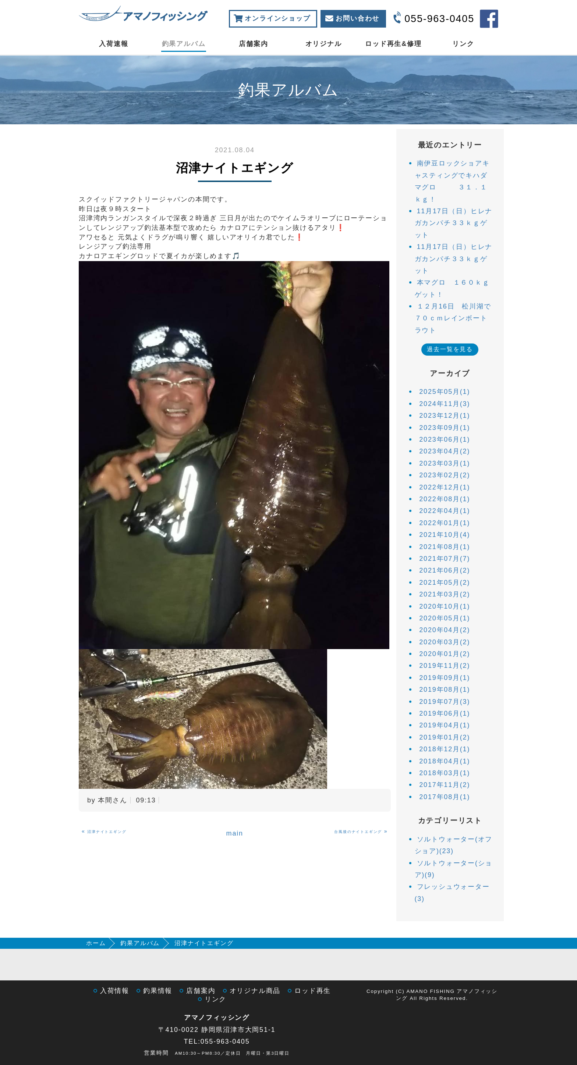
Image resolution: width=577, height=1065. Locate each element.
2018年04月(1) (444, 761)
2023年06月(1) (444, 439)
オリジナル (323, 43)
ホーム (96, 943)
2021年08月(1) (444, 547)
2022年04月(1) (444, 510)
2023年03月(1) (444, 463)
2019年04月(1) (444, 725)
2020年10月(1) (444, 606)
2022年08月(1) (444, 499)
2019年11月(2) (444, 665)
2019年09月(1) (444, 677)
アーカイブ (450, 373)
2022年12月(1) (444, 487)
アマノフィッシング (216, 1017)
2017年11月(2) (444, 784)
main (234, 833)
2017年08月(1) (444, 797)
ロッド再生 (312, 990)
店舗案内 (253, 43)
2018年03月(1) (444, 773)
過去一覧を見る (450, 349)
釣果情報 (157, 990)
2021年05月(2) (444, 582)
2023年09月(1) (444, 427)
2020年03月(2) (444, 642)
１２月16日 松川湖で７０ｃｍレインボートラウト (453, 318)
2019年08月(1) (444, 689)
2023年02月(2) (444, 475)
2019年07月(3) (444, 701)
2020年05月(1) (444, 618)
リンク (463, 43)
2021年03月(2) (444, 594)
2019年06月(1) (444, 713)
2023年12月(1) (444, 415)
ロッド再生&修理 (393, 43)
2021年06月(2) (444, 570)
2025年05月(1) (444, 391)
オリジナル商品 (255, 990)
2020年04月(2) (444, 630)
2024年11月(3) (444, 403)
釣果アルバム (184, 43)
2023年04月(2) (444, 451)
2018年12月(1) (444, 749)
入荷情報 (114, 990)
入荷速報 (113, 43)
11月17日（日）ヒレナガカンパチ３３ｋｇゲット (454, 223)
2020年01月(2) (444, 654)
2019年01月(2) (444, 737)
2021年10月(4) (444, 534)
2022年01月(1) (444, 523)
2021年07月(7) (444, 558)
